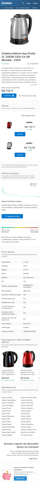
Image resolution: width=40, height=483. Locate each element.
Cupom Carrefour (27, 408)
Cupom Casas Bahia (9, 400)
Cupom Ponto (6, 408)
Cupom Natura (26, 419)
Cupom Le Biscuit (8, 403)
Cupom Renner (7, 424)
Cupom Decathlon (27, 424)
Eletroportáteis (9, 8)
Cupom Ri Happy (7, 405)
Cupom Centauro (27, 400)
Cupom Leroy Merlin (28, 432)
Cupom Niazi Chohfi (8, 432)
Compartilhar (32, 64)
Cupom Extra (6, 411)
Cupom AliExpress (8, 416)
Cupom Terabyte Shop (29, 397)
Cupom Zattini (26, 416)
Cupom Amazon (7, 397)
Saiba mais (33, 458)
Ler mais (34, 85)
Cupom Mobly (26, 421)
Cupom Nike (25, 413)
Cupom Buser (6, 429)
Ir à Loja (20, 134)
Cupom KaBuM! (7, 435)
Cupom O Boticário (8, 427)
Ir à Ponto (9, 96)
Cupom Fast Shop (27, 403)
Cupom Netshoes (27, 405)
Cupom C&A (6, 419)
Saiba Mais (20, 478)
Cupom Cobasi (26, 427)
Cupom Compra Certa (28, 429)
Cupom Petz (6, 413)
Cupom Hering (26, 411)
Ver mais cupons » (27, 435)
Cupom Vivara (6, 421)
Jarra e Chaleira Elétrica (23, 8)
